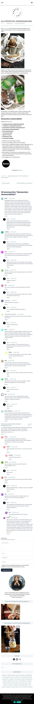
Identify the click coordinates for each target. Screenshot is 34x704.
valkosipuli (29, 686)
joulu (20, 677)
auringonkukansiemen (13, 176)
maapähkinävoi (22, 681)
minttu (8, 683)
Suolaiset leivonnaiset (20, 23)
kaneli (30, 677)
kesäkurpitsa (18, 679)
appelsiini (4, 675)
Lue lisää (19, 702)
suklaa (13, 686)
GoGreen (20, 170)
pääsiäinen (16, 685)
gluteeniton (25, 176)
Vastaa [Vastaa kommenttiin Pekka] (6, 443)
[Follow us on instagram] (17, 659)
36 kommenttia (9, 23)
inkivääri (17, 677)
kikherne (23, 679)
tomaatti (25, 686)
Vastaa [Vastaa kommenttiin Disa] (6, 401)
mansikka (29, 681)
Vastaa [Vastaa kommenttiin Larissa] (6, 467)
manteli (4, 683)
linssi (17, 681)
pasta (23, 683)
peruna (26, 683)
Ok (14, 702)
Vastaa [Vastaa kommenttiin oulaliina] (6, 238)
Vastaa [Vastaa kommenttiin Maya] (6, 216)
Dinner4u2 (7, 300)
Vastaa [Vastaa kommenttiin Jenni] (6, 339)
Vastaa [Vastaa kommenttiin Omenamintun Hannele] (6, 319)
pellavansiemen (5, 177)
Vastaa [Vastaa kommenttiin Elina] (8, 229)
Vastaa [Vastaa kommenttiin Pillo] (6, 289)
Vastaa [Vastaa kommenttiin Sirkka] (8, 533)
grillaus (12, 677)
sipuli (29, 685)
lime (15, 681)
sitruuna (4, 686)
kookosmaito (29, 679)
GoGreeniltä (6, 28)
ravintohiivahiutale (23, 685)
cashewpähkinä (28, 675)
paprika (16, 683)
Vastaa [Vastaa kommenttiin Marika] (6, 384)
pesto (30, 683)
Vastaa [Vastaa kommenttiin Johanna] (6, 275)
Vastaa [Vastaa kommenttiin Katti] (6, 367)
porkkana (5, 685)
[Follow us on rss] (20, 659)
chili (3, 677)
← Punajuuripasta (5, 183)
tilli (19, 686)
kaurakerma (11, 679)
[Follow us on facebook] (14, 659)
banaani (14, 675)
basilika (18, 675)
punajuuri (10, 685)
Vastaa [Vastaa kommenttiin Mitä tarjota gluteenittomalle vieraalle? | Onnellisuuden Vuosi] (2, 433)
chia (21, 176)
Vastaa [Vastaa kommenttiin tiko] (6, 499)
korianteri (5, 681)
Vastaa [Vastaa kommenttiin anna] (6, 257)
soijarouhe (8, 686)
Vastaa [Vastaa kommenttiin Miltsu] (10, 357)
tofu (21, 686)
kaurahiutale (5, 679)
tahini (16, 686)
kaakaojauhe (25, 677)
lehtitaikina (10, 681)
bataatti (22, 675)
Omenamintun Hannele (10, 314)
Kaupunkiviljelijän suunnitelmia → (25, 183)
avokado (9, 675)
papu (20, 683)
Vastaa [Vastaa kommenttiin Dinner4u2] (6, 304)
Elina (8, 219)
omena (12, 683)
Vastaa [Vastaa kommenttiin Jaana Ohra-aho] (6, 421)
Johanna (7, 270)
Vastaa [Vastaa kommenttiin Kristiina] (10, 459)
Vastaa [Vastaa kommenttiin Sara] (6, 482)
